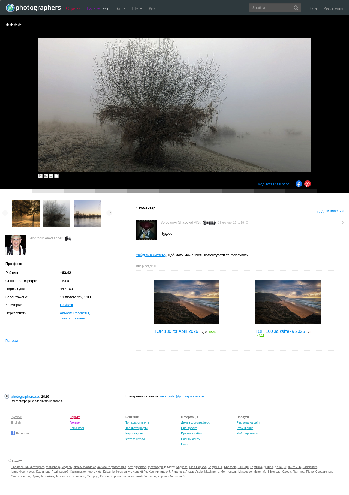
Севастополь (324, 471)
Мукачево (245, 471)
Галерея (97, 8)
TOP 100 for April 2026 (176, 331)
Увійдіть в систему (151, 255)
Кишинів (109, 471)
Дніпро (268, 467)
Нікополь (274, 471)
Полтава (298, 471)
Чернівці (176, 476)
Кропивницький (159, 471)
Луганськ (178, 471)
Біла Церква (197, 467)
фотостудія (156, 467)
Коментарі (77, 428)
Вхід (313, 8)
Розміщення (245, 428)
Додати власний (330, 211)
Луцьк (189, 471)
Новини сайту (190, 438)
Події (184, 444)
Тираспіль (78, 476)
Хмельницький (132, 476)
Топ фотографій (136, 428)
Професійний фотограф (27, 467)
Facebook (20, 433)
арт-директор (137, 467)
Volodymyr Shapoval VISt (181, 222)
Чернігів (162, 476)
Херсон (115, 476)
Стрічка (73, 8)
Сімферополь (20, 476)
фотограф (53, 467)
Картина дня (134, 433)
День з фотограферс (195, 422)
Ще (137, 8)
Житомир (294, 467)
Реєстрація (333, 8)
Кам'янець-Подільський (52, 471)
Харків (104, 476)
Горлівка (256, 467)
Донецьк (280, 467)
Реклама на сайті (249, 422)
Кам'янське (78, 471)
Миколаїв (260, 471)
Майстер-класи (247, 433)
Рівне (310, 471)
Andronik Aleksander (46, 238)
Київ (98, 471)
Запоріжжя (310, 467)
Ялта (186, 476)
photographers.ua (25, 396)
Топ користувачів (137, 422)
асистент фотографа (111, 467)
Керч (91, 471)
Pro (152, 8)
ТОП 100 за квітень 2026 (280, 331)
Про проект (189, 428)
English (16, 422)
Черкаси (150, 476)
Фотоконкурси (135, 438)
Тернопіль (63, 476)
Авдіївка (182, 467)
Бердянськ (215, 467)
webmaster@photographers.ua (182, 396)
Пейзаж (66, 305)
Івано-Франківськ (22, 471)
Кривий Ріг (140, 471)
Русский (16, 417)
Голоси (11, 341)
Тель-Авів (47, 476)
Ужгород (92, 476)
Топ (120, 8)
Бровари (230, 467)
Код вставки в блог (273, 184)
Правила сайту (191, 433)
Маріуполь (211, 471)
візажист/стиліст (84, 467)
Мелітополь (229, 471)
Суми (35, 476)
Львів (199, 471)
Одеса (286, 471)
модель (67, 467)
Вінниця (243, 467)
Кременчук (123, 471)
